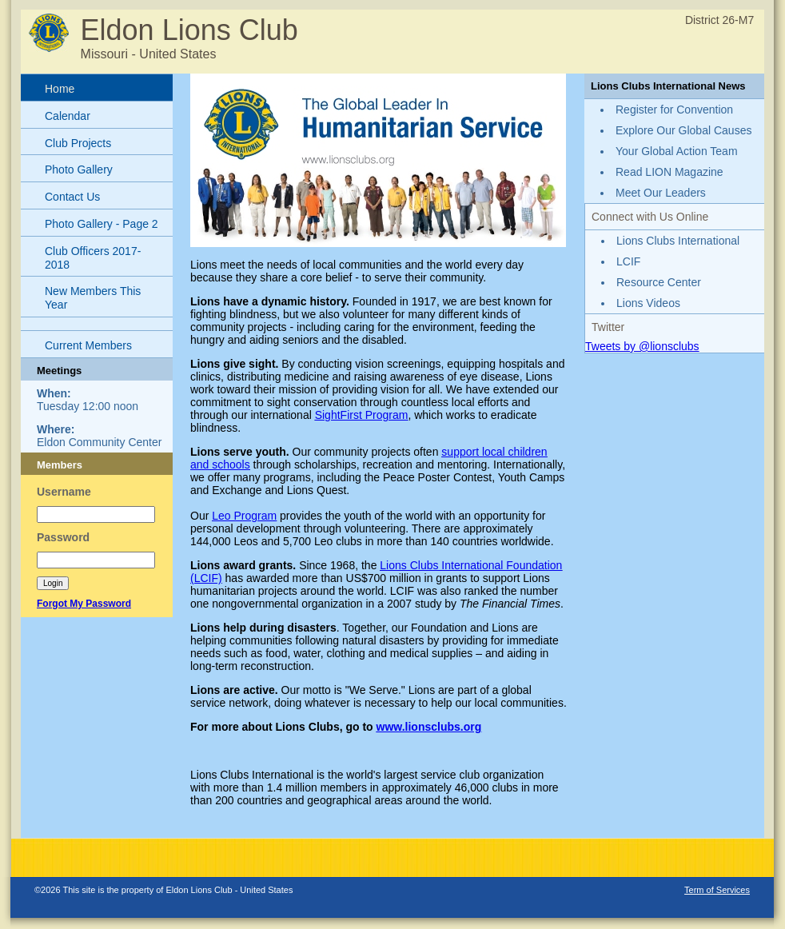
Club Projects (78, 143)
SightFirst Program (361, 415)
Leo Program (244, 515)
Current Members (88, 345)
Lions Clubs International (677, 240)
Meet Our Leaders (661, 192)
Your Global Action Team (677, 151)
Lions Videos (648, 303)
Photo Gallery (79, 169)
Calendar (67, 116)
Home (59, 88)
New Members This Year (93, 298)
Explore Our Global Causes (683, 130)
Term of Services (717, 890)
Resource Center (658, 282)
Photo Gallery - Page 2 (101, 223)
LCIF (628, 261)
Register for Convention (674, 109)
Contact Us (72, 196)
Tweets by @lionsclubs (642, 346)
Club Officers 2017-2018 (93, 258)
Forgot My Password (84, 603)
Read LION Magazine (669, 171)
